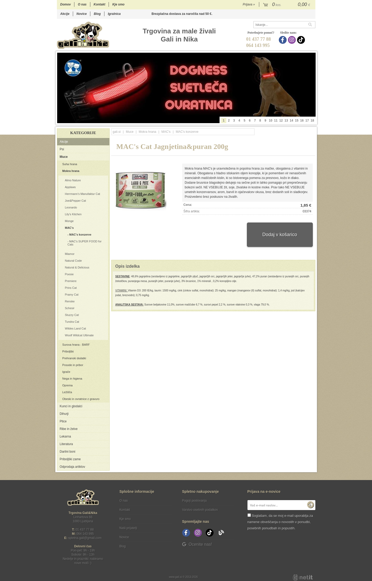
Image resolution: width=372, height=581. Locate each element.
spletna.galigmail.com (85, 538)
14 (291, 120)
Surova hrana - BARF (76, 344)
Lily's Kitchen (73, 214)
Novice (81, 14)
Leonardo (71, 207)
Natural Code (73, 260)
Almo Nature (73, 180)
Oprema (67, 385)
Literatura (66, 444)
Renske (70, 301)
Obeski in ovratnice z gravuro (80, 398)
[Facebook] (283, 40)
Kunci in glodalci (71, 406)
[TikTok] (301, 40)
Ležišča (67, 392)
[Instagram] (292, 40)
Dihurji (64, 414)
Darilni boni (67, 451)
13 (286, 120)
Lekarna (65, 436)
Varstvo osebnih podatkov (200, 510)
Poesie (69, 274)
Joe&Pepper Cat (75, 200)
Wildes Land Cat (75, 328)
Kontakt (99, 4)
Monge (69, 221)
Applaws (70, 187)
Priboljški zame (70, 459)
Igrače (66, 371)
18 (312, 120)
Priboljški (68, 351)
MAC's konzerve (80, 234)
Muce (64, 157)
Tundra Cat (72, 321)
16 (302, 120)
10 (270, 120)
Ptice (63, 421)
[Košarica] (287, 4)
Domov (65, 4)
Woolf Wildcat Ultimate (79, 335)
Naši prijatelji (128, 528)
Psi (62, 149)
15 (296, 120)
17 (307, 120)
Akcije (64, 14)
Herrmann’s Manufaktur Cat (82, 193)
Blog (97, 14)
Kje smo (118, 4)
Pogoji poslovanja (194, 500)
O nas (82, 4)
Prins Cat (71, 287)
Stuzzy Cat (72, 314)
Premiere (71, 281)
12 (281, 120)
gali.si (117, 132)
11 (275, 120)
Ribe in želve (69, 429)
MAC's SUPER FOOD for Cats (85, 243)
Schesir (70, 308)
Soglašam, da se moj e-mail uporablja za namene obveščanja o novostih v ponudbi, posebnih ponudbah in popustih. (280, 522)
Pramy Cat (72, 294)
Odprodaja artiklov (72, 467)
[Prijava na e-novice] (310, 505)
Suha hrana (69, 164)
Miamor (70, 253)
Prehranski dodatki (74, 358)
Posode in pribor (72, 365)
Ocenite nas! (197, 544)
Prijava (249, 4)
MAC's (69, 227)
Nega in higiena (72, 378)
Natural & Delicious (77, 267)
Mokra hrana (70, 170)
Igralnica (114, 14)
